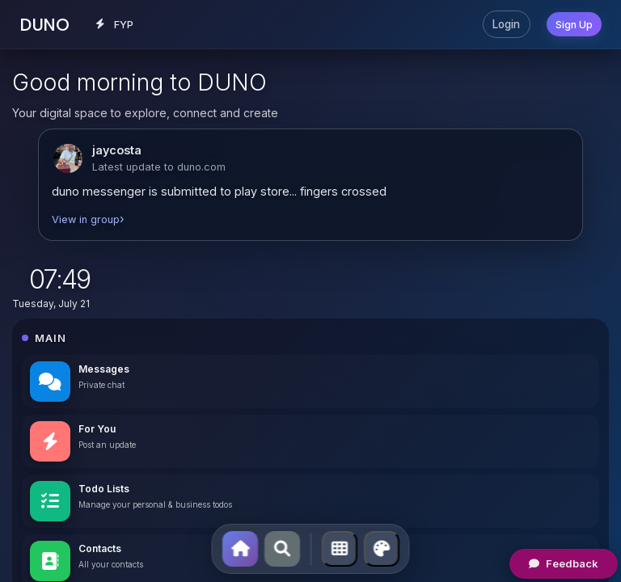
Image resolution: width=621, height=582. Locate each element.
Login (506, 24)
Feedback (563, 563)
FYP (114, 25)
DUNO (44, 24)
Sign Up (574, 25)
